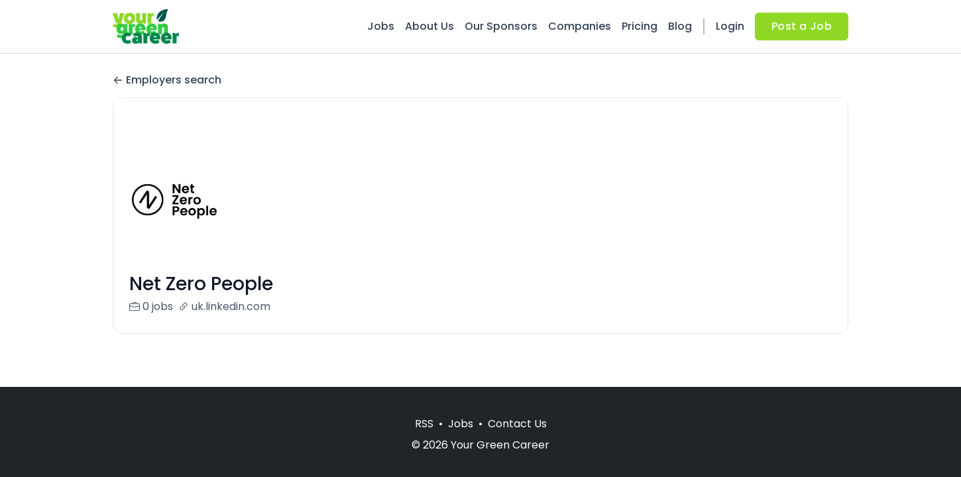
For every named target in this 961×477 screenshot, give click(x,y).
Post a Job (801, 26)
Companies (579, 26)
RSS (424, 423)
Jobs (380, 26)
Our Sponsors (501, 26)
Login (730, 26)
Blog (680, 26)
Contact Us (517, 423)
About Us (429, 26)
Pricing (639, 26)
